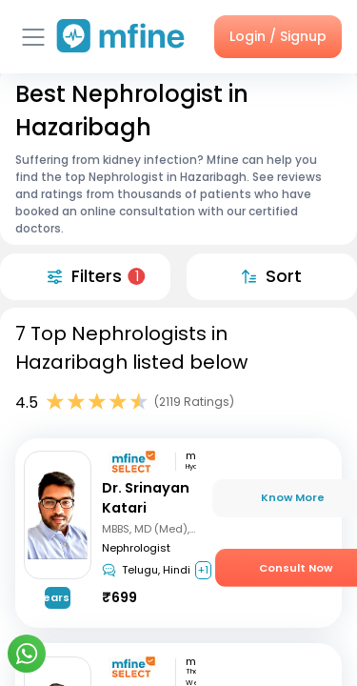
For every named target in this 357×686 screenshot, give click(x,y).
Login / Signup (278, 36)
